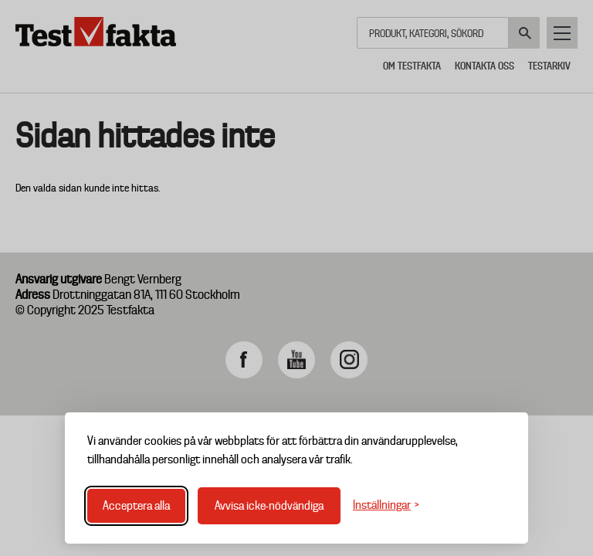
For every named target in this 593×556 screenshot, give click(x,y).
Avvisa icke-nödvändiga (269, 506)
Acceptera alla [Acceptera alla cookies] (136, 506)
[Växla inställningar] (386, 505)
